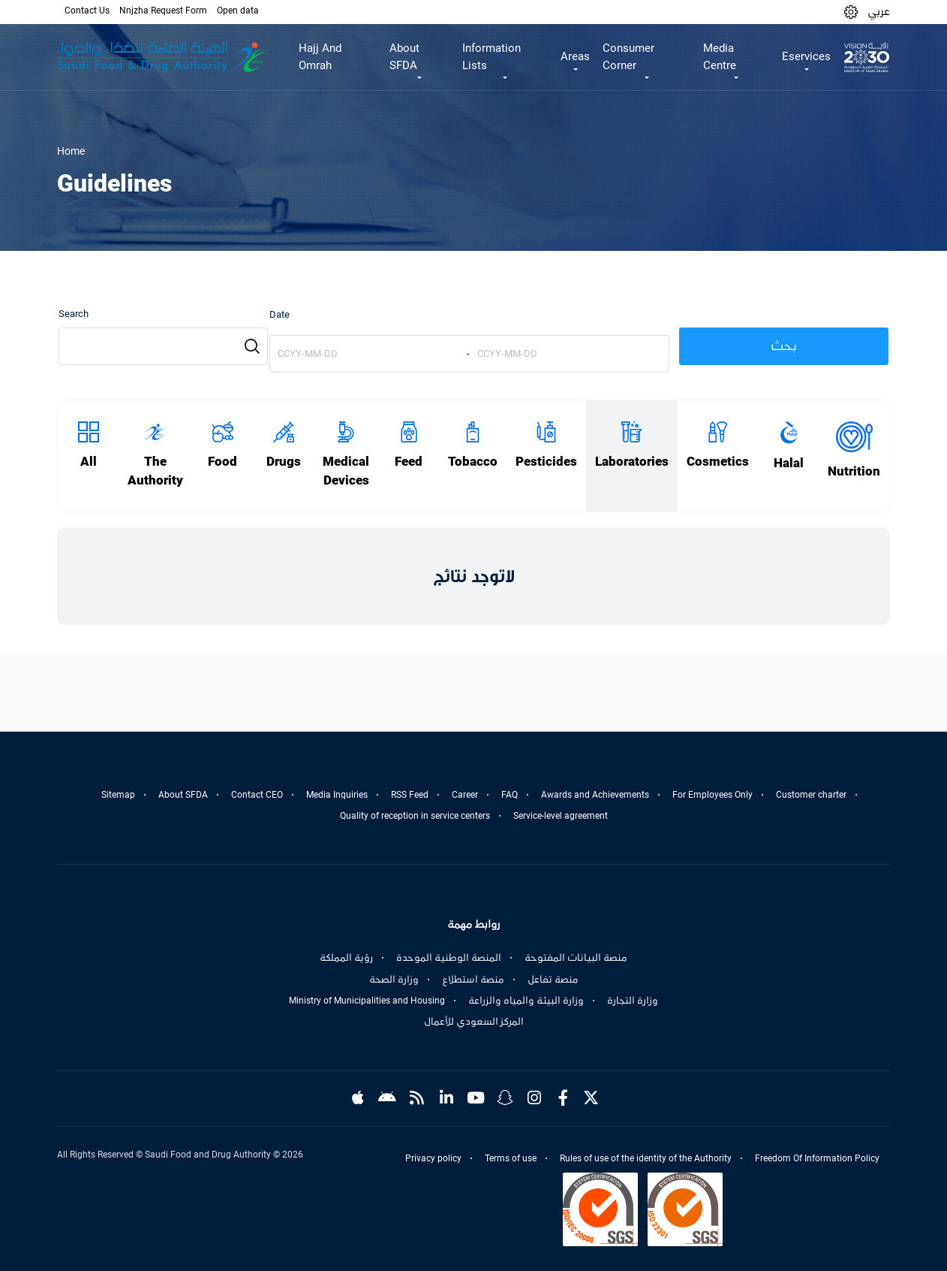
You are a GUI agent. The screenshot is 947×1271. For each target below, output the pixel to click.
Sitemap (118, 794)
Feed (408, 461)
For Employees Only (712, 794)
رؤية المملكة (346, 957)
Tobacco (473, 461)
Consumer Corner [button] (628, 56)
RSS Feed (409, 794)
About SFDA (183, 794)
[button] (851, 12)
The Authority (155, 471)
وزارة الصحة (394, 979)
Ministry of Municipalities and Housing (367, 1000)
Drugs (283, 461)
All (88, 461)
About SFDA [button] (404, 56)
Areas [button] (575, 56)
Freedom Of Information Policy (817, 1158)
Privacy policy (433, 1158)
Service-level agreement (560, 816)
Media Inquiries (337, 794)
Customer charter (811, 794)
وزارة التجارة (632, 1000)
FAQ (509, 794)
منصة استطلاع (473, 979)
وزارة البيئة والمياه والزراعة (526, 1000)
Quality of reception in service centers (415, 816)
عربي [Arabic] (878, 11)
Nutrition (854, 471)
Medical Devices (346, 471)
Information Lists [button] (491, 56)
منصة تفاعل (553, 979)
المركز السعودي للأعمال (474, 1021)
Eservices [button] (806, 56)
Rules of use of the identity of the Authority (646, 1158)
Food (222, 461)
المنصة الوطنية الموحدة (448, 957)
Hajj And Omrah (320, 56)
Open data (238, 10)
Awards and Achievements (595, 794)
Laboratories (632, 461)
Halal (789, 463)
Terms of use (511, 1158)
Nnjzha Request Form (163, 10)
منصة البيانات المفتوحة (576, 957)
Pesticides (546, 461)
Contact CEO (257, 794)
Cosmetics (718, 461)
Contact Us (87, 10)
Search (74, 313)
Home (71, 151)
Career (465, 794)
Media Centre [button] (719, 56)
